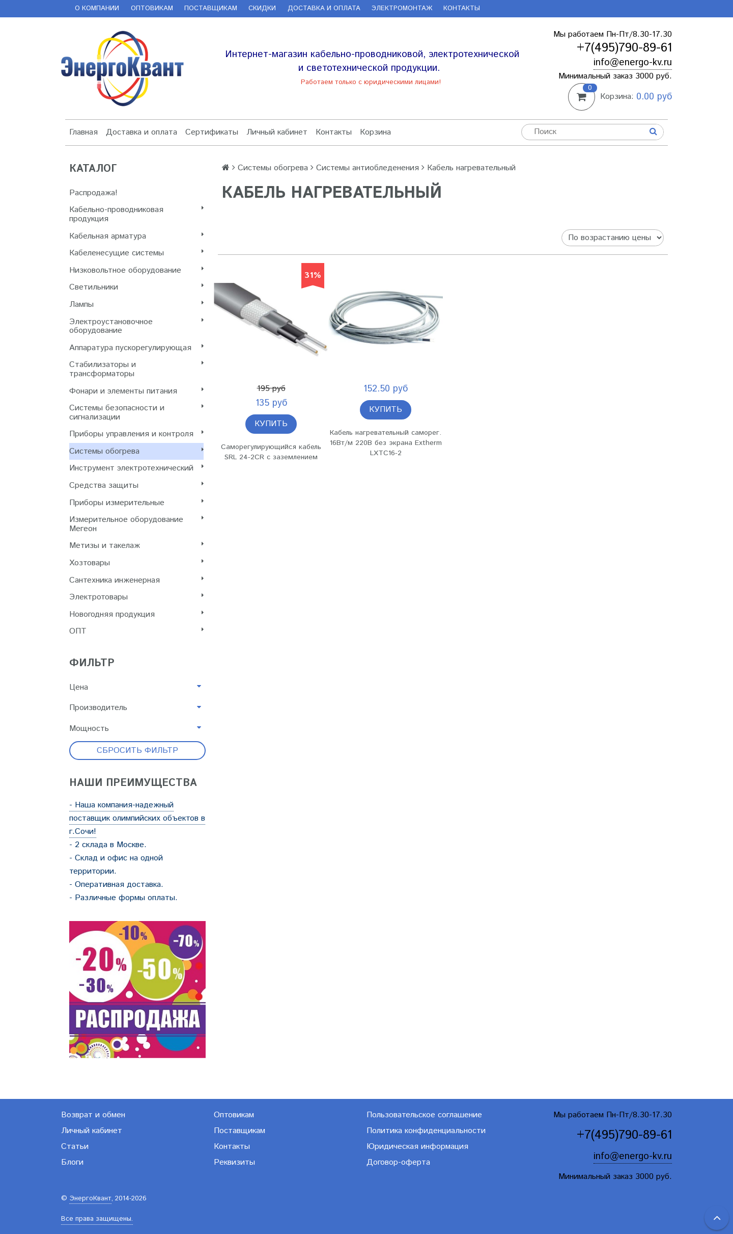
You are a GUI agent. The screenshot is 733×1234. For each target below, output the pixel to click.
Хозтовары (136, 563)
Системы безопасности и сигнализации (136, 412)
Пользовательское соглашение (424, 1115)
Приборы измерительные (136, 503)
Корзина (375, 132)
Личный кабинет (276, 132)
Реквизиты (234, 1162)
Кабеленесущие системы (136, 253)
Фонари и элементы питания (136, 391)
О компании (97, 8)
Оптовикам (152, 8)
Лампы (136, 304)
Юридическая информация (417, 1146)
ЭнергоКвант (90, 1198)
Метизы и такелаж (136, 546)
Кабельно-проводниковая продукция (136, 214)
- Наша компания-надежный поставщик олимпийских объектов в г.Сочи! (137, 818)
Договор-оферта (398, 1162)
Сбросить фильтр (137, 750)
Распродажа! (93, 193)
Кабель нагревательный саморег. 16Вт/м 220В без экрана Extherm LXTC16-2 (386, 443)
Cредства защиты (136, 485)
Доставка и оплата (324, 8)
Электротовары (136, 597)
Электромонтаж (402, 8)
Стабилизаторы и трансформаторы (136, 369)
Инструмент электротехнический (136, 468)
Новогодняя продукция (136, 614)
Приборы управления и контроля (136, 434)
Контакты (461, 8)
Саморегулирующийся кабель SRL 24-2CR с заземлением (271, 452)
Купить (271, 424)
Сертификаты (211, 132)
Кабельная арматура (136, 236)
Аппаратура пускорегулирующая (136, 348)
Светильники (136, 287)
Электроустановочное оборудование (136, 326)
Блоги (72, 1162)
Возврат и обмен (93, 1115)
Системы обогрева (136, 451)
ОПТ (136, 631)
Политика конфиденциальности (426, 1131)
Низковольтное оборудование (136, 270)
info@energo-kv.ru (633, 62)
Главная (83, 132)
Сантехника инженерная (136, 580)
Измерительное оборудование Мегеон (136, 524)
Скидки (262, 8)
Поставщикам (210, 8)
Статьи (75, 1146)
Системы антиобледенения (367, 168)
